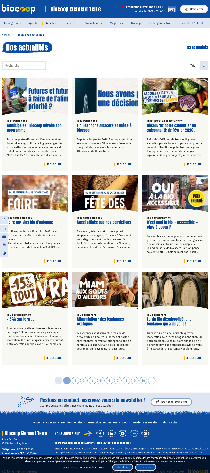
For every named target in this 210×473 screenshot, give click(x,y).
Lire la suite (54, 164)
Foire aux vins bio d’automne (30, 222)
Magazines (116, 23)
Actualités (51, 23)
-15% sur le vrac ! (21, 319)
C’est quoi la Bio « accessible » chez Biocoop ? (172, 224)
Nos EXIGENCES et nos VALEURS (195, 23)
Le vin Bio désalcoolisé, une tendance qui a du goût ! (169, 321)
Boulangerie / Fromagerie (163, 23)
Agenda (33, 23)
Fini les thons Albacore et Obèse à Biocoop (104, 128)
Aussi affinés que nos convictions (104, 222)
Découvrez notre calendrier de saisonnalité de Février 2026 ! (171, 128)
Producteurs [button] (91, 23)
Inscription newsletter (171, 402)
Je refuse (122, 467)
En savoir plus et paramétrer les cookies (82, 467)
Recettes (71, 23)
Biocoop (136, 23)
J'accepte (145, 467)
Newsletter (194, 9)
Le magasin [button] (11, 23)
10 (143, 381)
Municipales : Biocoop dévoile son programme (34, 128)
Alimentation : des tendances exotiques (100, 321)
